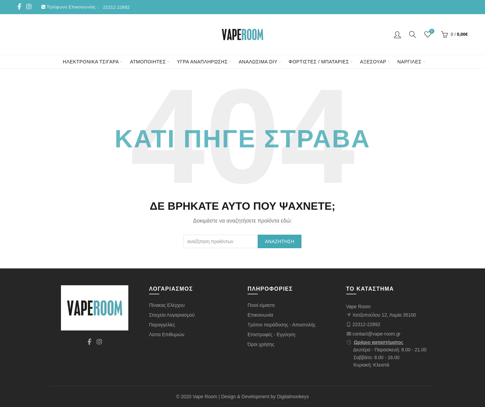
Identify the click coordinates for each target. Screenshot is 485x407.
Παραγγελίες (162, 324)
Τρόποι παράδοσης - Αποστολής (282, 324)
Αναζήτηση (279, 241)
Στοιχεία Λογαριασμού (172, 315)
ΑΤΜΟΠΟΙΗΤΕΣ (148, 61)
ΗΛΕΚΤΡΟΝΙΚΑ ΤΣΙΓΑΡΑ (91, 61)
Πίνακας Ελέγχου (167, 305)
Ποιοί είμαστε (261, 305)
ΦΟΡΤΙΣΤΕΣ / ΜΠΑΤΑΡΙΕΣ (319, 61)
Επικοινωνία (260, 315)
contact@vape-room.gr (377, 334)
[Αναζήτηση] (412, 34)
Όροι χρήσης (261, 344)
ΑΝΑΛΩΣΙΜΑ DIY (258, 61)
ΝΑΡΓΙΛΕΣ (409, 61)
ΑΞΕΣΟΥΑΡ (373, 61)
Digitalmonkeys (293, 396)
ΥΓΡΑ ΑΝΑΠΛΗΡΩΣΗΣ (202, 61)
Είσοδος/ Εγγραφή (397, 34)
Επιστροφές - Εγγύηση (271, 334)
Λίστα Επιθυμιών (167, 334)
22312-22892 (367, 324)
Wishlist (431, 31)
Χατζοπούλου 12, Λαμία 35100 (384, 315)
